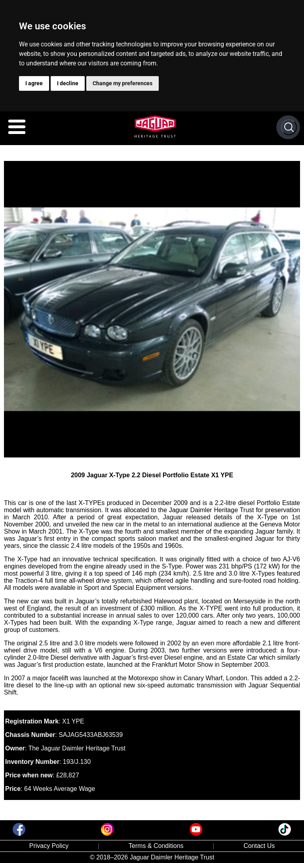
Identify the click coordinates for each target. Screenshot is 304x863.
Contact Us (259, 845)
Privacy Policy (49, 845)
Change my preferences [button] (122, 83)
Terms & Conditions (156, 845)
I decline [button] (67, 83)
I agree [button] (34, 83)
